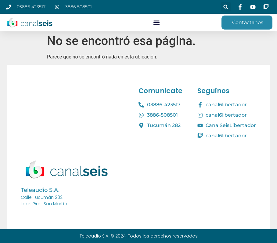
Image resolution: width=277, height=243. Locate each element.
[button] (226, 7)
